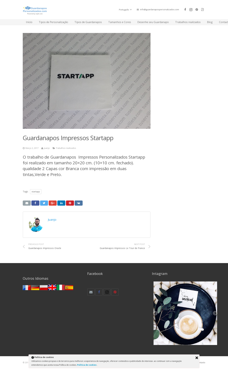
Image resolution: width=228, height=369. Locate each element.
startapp (36, 191)
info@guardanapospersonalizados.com (159, 9)
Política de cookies (87, 365)
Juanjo (47, 148)
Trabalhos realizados (66, 148)
